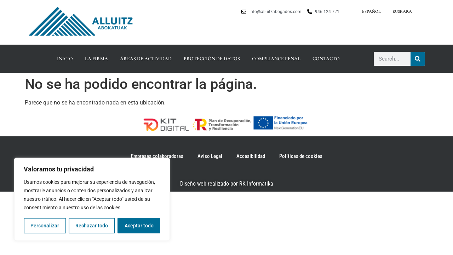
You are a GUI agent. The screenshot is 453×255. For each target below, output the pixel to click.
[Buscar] (418, 59)
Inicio (65, 59)
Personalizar (44, 225)
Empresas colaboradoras (157, 156)
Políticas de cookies (300, 156)
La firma (96, 59)
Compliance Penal (276, 59)
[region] (92, 199)
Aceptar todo (139, 225)
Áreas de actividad (146, 59)
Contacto (326, 59)
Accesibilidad (250, 156)
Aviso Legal (209, 156)
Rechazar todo (91, 225)
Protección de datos (212, 59)
